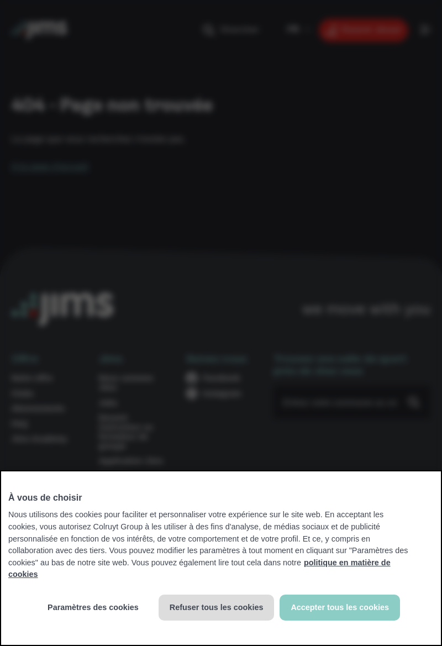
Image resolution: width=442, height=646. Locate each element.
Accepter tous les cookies (340, 607)
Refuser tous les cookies (217, 607)
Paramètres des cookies (93, 607)
